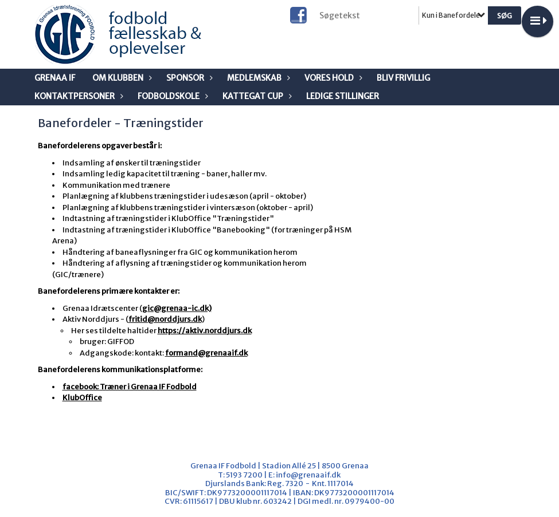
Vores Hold (331, 78)
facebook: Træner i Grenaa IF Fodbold (129, 387)
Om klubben (120, 78)
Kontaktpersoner (77, 96)
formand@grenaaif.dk (206, 353)
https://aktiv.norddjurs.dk (205, 331)
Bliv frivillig (403, 78)
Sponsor (188, 78)
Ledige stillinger (342, 96)
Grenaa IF (54, 78)
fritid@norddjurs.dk (165, 319)
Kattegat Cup (255, 96)
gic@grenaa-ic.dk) (177, 308)
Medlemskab (257, 78)
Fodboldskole (171, 96)
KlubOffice (82, 397)
